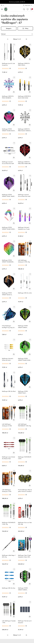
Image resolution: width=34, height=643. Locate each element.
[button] (6, 68)
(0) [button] (10, 68)
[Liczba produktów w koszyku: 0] (31, 9)
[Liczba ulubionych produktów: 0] (27, 9)
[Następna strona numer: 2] (26, 39)
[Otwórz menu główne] (2, 9)
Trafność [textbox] (3, 34)
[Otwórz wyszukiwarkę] (24, 9)
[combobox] (17, 34)
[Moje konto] (27, 5)
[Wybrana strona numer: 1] (17, 39)
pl (2, 5)
